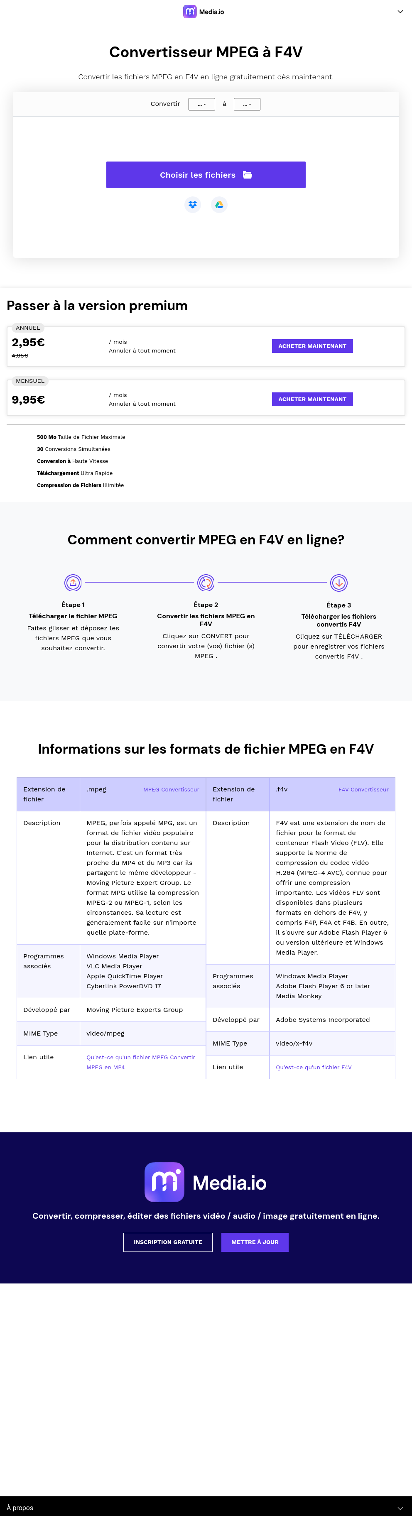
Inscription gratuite (168, 1242)
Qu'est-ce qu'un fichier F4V (320, 1067)
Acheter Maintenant (313, 346)
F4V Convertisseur (359, 789)
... (200, 104)
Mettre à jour (255, 1242)
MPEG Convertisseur (166, 789)
